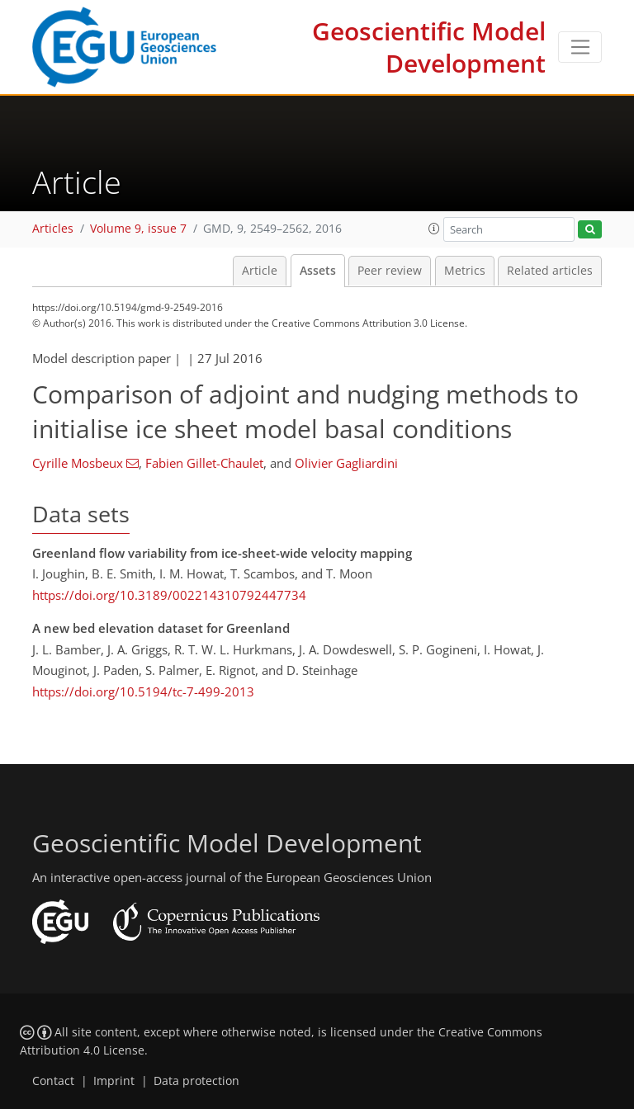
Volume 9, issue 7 (138, 228)
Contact (53, 1081)
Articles (52, 228)
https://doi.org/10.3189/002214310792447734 (169, 595)
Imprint (114, 1081)
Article (259, 270)
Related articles (550, 270)
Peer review (389, 270)
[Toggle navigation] (580, 47)
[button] (434, 228)
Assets (318, 270)
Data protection (196, 1081)
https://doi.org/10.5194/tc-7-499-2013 (143, 691)
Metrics (464, 270)
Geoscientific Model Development (429, 47)
